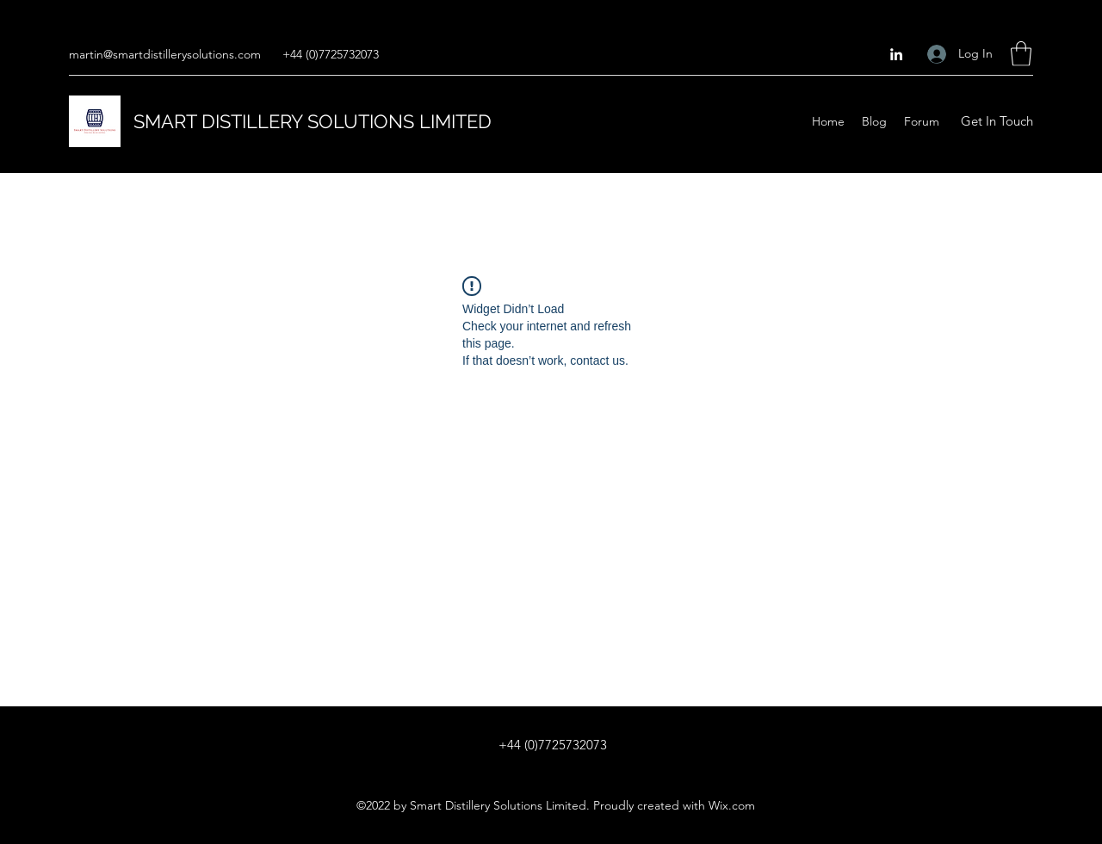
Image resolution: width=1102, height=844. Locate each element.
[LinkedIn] (896, 54)
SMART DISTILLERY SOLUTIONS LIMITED (312, 121)
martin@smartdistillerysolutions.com (165, 54)
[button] (1021, 53)
